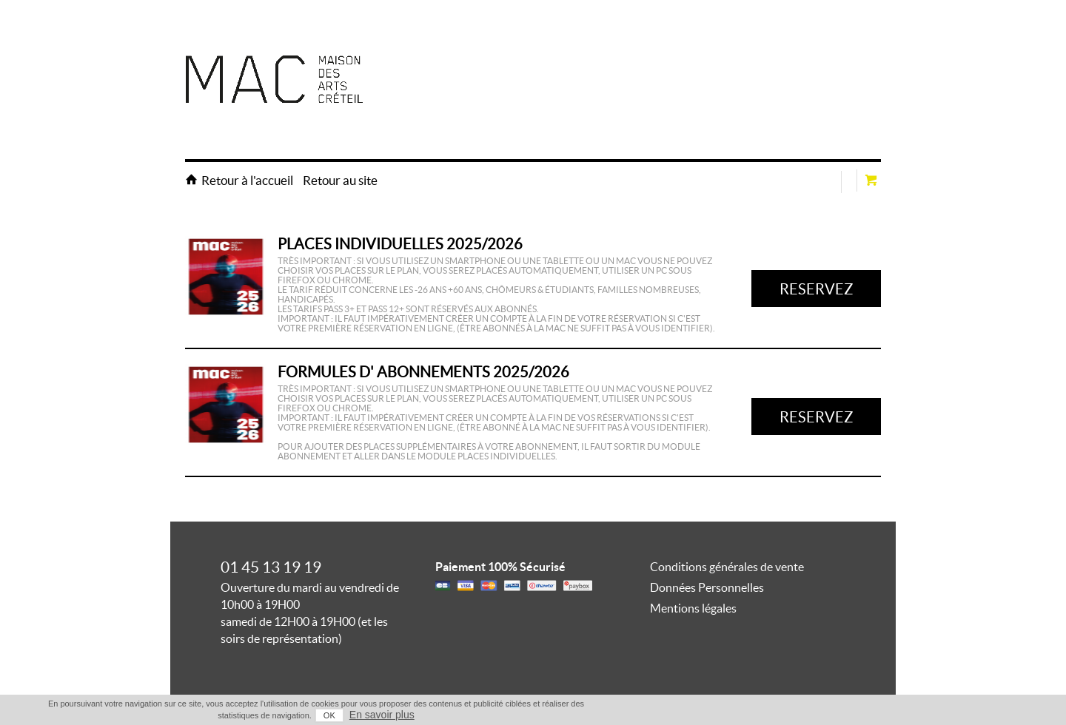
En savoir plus (382, 715)
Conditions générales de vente (727, 566)
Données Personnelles (707, 587)
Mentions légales (693, 608)
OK (329, 715)
